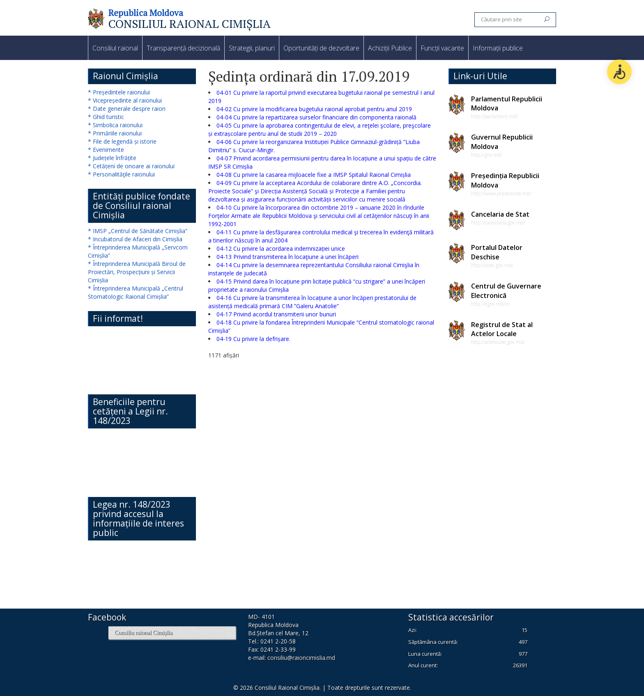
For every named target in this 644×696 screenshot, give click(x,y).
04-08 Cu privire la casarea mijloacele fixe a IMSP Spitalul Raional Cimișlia (313, 175)
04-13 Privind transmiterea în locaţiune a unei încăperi (287, 257)
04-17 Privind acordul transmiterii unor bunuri (276, 314)
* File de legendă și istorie (122, 141)
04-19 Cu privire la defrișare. (253, 339)
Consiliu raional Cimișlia (143, 633)
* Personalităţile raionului (121, 174)
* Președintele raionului (119, 92)
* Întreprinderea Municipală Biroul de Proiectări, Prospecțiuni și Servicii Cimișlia (137, 272)
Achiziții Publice (390, 48)
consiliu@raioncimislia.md (301, 658)
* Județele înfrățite (112, 158)
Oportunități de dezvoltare (321, 48)
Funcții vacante (442, 48)
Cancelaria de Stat (500, 214)
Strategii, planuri (252, 48)
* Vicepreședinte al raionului (125, 100)
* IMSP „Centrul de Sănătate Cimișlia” (137, 231)
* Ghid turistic (106, 117)
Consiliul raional (115, 48)
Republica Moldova (145, 12)
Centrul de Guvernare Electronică (506, 291)
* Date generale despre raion (127, 108)
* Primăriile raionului (115, 133)
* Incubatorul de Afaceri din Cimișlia (135, 239)
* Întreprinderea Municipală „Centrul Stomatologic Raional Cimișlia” (135, 292)
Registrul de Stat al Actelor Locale (502, 329)
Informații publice (498, 48)
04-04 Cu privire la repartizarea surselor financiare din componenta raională (316, 117)
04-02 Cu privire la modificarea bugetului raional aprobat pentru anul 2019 (314, 109)
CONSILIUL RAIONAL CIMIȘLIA (189, 23)
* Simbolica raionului (115, 125)
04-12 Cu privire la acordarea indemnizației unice (280, 248)
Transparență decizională (183, 48)
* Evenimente (106, 149)
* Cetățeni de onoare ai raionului (131, 166)
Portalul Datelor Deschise (496, 252)
